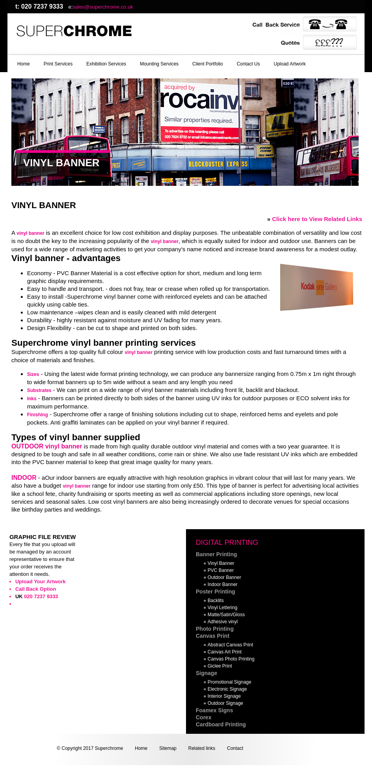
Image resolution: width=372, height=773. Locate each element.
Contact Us (248, 64)
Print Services (58, 64)
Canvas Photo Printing (231, 659)
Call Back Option (35, 589)
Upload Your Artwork (40, 581)
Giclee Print (220, 666)
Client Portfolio (207, 64)
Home (23, 64)
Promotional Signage (229, 682)
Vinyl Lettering (222, 607)
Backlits (216, 600)
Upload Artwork (290, 64)
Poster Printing (215, 591)
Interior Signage (224, 696)
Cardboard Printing (221, 724)
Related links (201, 748)
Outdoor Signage (225, 703)
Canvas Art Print (225, 652)
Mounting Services (159, 64)
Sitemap (168, 748)
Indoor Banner (222, 584)
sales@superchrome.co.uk (103, 7)
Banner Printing (216, 554)
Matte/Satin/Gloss (226, 614)
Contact (235, 748)
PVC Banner (221, 570)
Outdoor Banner (224, 577)
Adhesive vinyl (223, 621)
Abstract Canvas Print (230, 645)
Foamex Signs (214, 710)
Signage (206, 673)
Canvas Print (213, 636)
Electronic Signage (227, 689)
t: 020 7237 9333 (39, 6)
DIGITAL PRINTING (227, 542)
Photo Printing (214, 629)
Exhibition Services (106, 64)
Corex (204, 717)
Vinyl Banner (221, 563)
